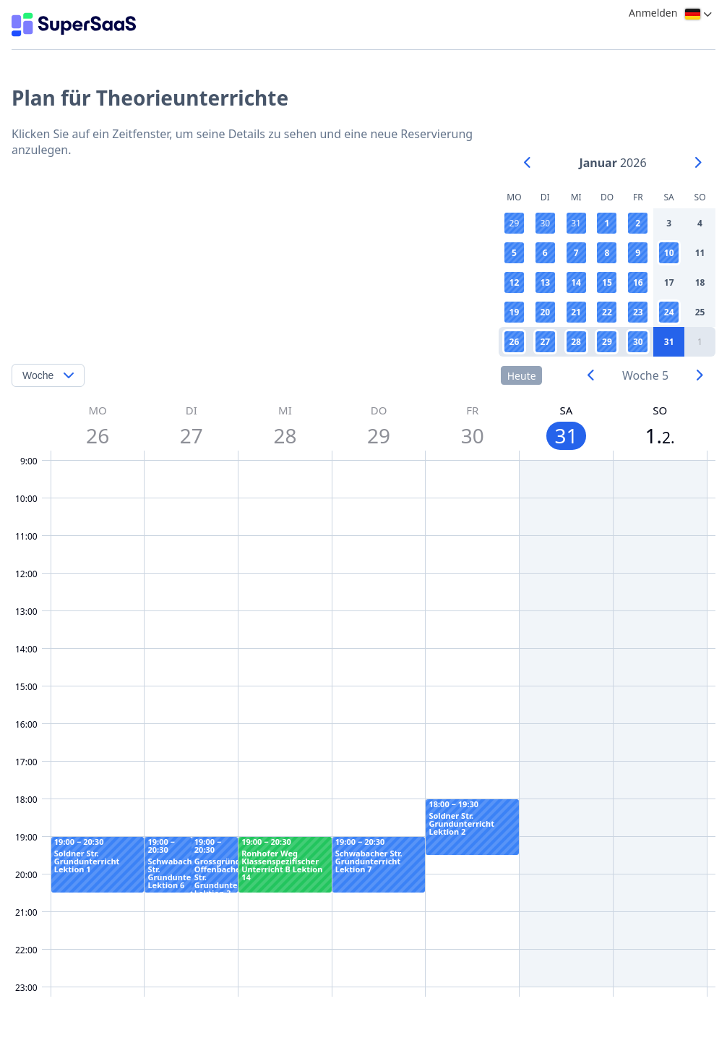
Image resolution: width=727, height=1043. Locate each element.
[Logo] (74, 25)
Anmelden (653, 13)
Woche (37, 375)
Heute (521, 376)
